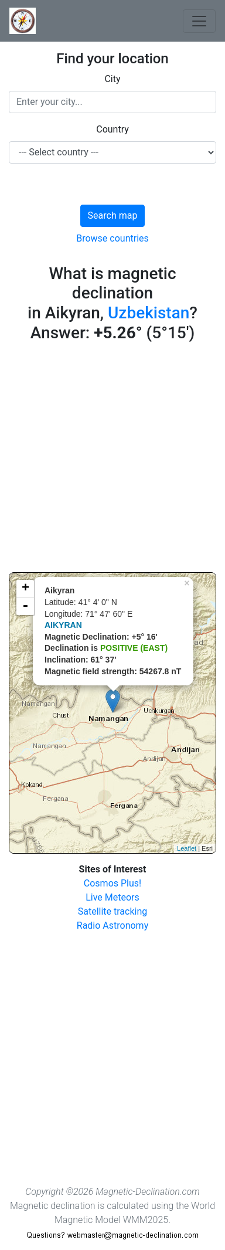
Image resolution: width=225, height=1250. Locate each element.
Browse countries (112, 238)
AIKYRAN (63, 625)
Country (112, 129)
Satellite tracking (113, 911)
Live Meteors (112, 897)
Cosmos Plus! (112, 883)
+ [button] (25, 588)
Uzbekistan (148, 312)
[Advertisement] (112, 459)
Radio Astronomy (112, 925)
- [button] (25, 606)
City (112, 78)
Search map (113, 215)
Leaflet (186, 848)
